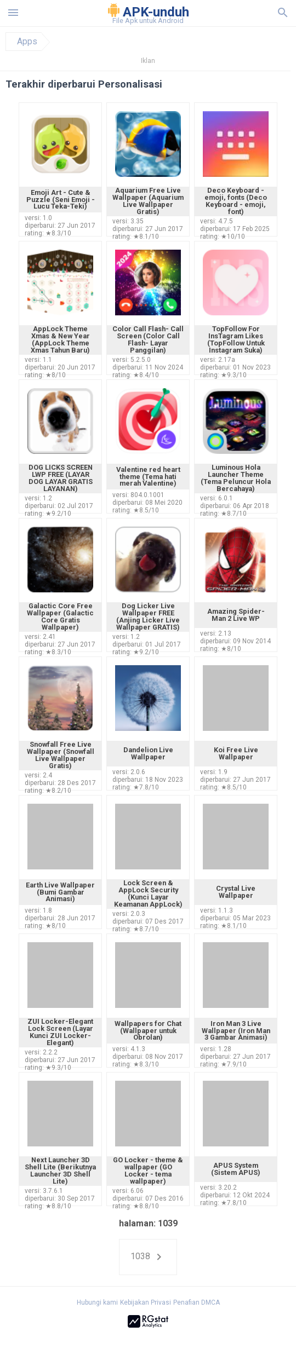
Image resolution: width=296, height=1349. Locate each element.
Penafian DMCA (196, 1302)
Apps (27, 41)
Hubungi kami (97, 1302)
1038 (148, 1257)
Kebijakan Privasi (145, 1302)
